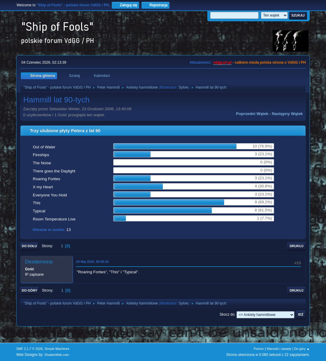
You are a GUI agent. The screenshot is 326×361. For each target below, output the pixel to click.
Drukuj (296, 246)
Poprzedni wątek (252, 113)
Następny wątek (287, 113)
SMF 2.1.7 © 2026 (29, 348)
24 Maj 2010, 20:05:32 (92, 261)
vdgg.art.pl (222, 62)
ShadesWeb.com (56, 354)
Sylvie (183, 87)
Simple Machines (57, 348)
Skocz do (227, 314)
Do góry (29, 290)
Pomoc (259, 348)
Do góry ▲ (301, 348)
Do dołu (29, 246)
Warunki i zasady (279, 348)
